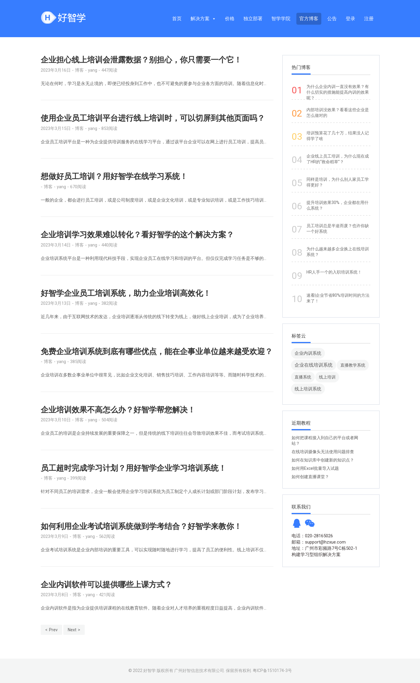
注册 (369, 18)
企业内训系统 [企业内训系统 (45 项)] (308, 353)
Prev (53, 629)
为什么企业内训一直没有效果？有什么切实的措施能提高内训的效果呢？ (337, 92)
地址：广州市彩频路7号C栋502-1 (324, 548)
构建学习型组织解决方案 (316, 554)
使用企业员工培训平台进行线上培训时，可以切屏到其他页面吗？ (153, 118)
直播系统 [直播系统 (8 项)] (303, 377)
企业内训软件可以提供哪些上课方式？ (106, 584)
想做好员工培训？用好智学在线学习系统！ (114, 176)
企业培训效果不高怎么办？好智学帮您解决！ (118, 409)
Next (72, 629)
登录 (350, 18)
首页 (177, 18)
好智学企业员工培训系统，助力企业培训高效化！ (126, 293)
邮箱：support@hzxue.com (319, 542)
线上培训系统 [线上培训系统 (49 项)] (308, 388)
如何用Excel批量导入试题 (315, 468)
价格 (230, 18)
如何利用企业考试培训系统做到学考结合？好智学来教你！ (141, 526)
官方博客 (308, 18)
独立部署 (252, 18)
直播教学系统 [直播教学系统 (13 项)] (352, 365)
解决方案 (203, 18)
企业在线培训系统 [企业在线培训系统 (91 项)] (314, 365)
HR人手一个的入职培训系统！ (334, 272)
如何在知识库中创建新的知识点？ (323, 460)
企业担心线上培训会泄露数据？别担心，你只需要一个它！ (141, 59)
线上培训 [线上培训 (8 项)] (327, 377)
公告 (332, 18)
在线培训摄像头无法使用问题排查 (323, 451)
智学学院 (280, 18)
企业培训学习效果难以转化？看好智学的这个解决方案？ (137, 234)
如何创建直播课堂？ (310, 476)
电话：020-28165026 (312, 535)
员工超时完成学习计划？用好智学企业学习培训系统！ (133, 468)
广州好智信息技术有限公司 (199, 670)
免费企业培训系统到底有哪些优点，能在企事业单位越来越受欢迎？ (157, 351)
